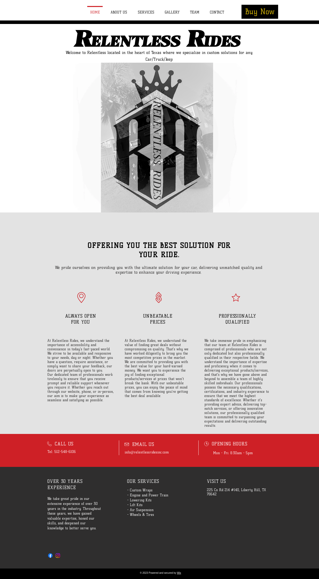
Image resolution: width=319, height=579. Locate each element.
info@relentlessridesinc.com (147, 452)
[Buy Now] (259, 12)
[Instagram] (58, 556)
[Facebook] (50, 556)
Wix (179, 573)
